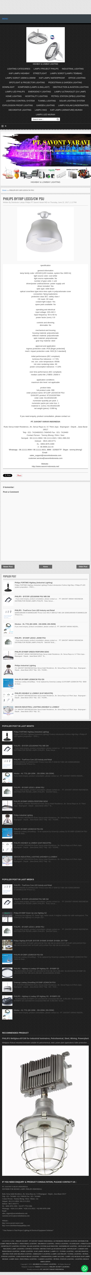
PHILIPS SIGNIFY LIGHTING (59, 1267)
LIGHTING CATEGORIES (18, 69)
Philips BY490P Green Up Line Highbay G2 (30, 913)
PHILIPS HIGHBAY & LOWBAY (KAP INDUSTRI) (34, 693)
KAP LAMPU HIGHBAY (19, 73)
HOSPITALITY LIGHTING (36, 96)
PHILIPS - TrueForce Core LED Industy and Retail (35, 610)
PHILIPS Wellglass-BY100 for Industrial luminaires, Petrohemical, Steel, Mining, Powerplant (45, 1038)
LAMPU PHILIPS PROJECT (9, 1243)
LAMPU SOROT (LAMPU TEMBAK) (66, 73)
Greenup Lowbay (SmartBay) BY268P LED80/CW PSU (35, 983)
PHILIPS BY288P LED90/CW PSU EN (29, 679)
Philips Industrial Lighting (25, 666)
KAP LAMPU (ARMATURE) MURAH (66, 110)
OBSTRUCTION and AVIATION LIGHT (53, 1249)
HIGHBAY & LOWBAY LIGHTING (45, 1264)
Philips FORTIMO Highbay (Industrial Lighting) (34, 583)
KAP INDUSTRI (52, 1246)
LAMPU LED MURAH (45, 114)
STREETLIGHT (40, 73)
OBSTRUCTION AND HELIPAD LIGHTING (17, 1254)
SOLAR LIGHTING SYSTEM (72, 101)
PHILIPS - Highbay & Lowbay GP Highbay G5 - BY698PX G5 (37, 996)
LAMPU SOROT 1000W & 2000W (20, 78)
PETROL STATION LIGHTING (64, 1259)
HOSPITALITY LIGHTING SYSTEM (13, 1246)
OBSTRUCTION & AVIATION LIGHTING (71, 87)
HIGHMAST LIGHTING (46, 1243)
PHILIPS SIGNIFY (22, 1241)
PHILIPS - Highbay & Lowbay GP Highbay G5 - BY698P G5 (36, 969)
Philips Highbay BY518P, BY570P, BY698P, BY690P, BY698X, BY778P (41, 941)
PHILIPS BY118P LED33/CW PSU (23, 199)
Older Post (83, 567)
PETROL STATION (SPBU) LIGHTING (68, 96)
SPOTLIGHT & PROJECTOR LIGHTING (27, 82)
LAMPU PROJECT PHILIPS (46, 69)
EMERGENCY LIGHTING (39, 91)
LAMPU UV (55, 1251)
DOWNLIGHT (8, 87)
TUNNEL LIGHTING (47, 101)
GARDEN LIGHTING (45, 105)
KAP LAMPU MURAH (42, 1251)
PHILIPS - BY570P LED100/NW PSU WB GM (32, 597)
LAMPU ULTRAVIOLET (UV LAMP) (70, 91)
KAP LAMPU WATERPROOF (52, 78)
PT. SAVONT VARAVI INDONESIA (52, 1269)
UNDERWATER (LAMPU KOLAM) (52, 1256)
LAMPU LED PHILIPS (15, 91)
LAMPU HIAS (41, 110)
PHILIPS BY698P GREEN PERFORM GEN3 (32, 652)
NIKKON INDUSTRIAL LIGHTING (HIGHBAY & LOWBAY (37, 707)
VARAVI (38, 1267)
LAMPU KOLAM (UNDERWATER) (73, 105)
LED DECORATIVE (81, 1251)
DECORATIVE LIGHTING (20, 110)
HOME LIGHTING (14, 96)
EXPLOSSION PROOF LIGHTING (17, 105)
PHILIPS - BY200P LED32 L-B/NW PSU (30, 638)
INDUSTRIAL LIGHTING (73, 69)
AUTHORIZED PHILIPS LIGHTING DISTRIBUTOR (71, 1241)
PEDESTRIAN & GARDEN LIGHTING (65, 82)
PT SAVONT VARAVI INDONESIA (41, 1241)
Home (4, 190)
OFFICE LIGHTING (77, 78)
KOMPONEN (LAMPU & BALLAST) (34, 87)
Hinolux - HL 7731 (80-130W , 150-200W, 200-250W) (35, 624)
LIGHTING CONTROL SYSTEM (20, 101)
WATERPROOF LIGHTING (68, 1246)
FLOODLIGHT (74, 1243)
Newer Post (8, 567)
